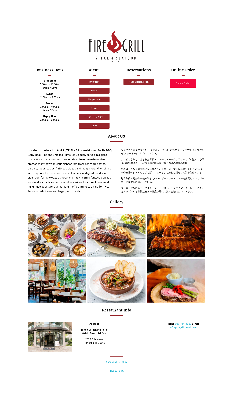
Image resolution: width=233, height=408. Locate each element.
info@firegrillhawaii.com (183, 327)
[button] (94, 82)
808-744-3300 (183, 323)
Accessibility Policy (116, 362)
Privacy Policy (116, 371)
